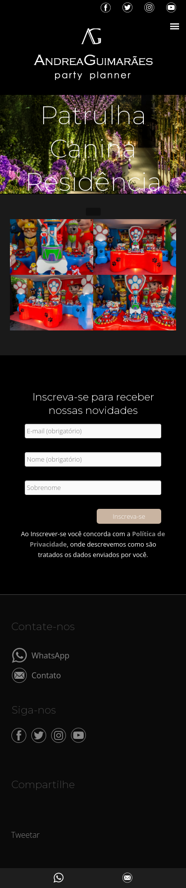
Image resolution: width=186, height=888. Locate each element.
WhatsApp (51, 654)
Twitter (127, 7)
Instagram (149, 7)
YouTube (171, 7)
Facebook (106, 7)
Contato (46, 674)
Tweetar (25, 834)
